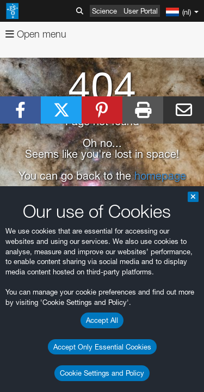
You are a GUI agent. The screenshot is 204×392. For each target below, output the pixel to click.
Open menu (35, 34)
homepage (160, 175)
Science (104, 11)
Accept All (102, 320)
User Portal (140, 11)
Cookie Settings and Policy (102, 373)
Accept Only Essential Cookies (102, 346)
